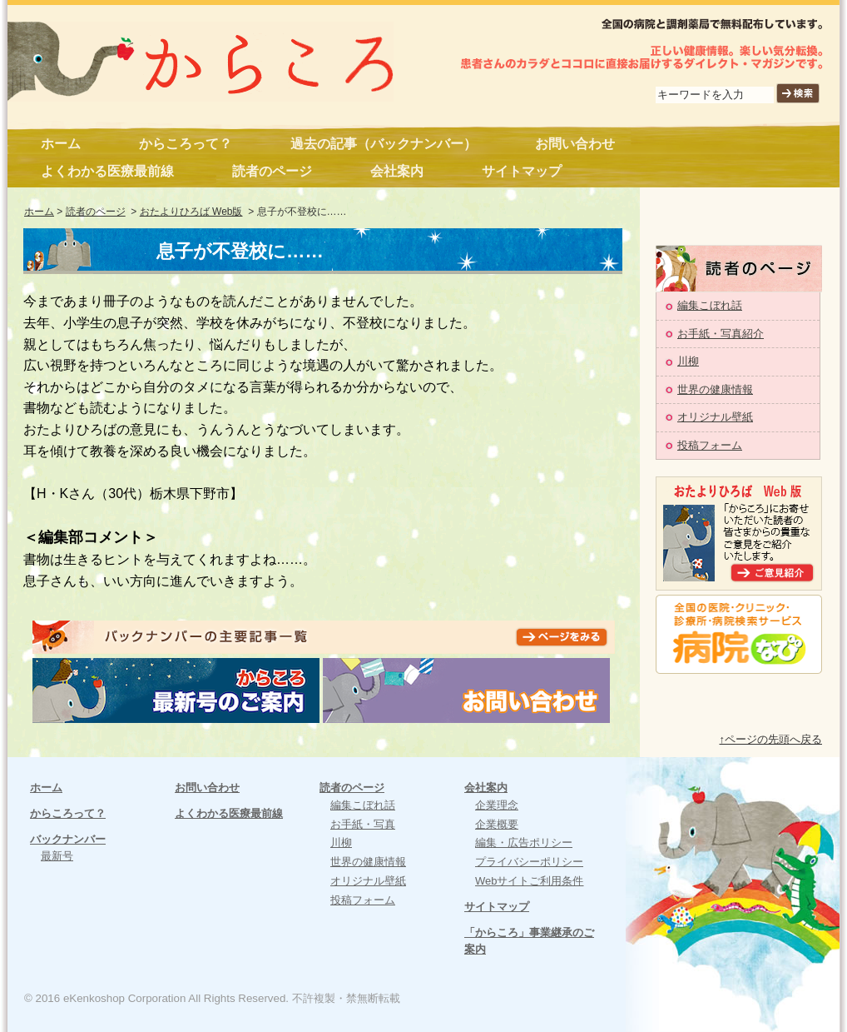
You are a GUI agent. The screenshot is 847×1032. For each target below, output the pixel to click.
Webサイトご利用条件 (529, 881)
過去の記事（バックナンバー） (383, 144)
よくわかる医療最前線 (107, 171)
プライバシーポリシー (529, 861)
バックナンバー (68, 839)
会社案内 (397, 171)
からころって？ (185, 144)
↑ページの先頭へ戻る (771, 739)
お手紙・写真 (362, 824)
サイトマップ (522, 171)
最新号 (57, 856)
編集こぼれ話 (709, 305)
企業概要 (496, 824)
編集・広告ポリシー (523, 842)
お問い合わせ (575, 144)
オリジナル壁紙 (715, 417)
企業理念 (496, 805)
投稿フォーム (709, 445)
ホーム (61, 144)
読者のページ (272, 171)
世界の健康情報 (715, 389)
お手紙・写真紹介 (720, 333)
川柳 (688, 361)
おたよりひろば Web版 (191, 211)
